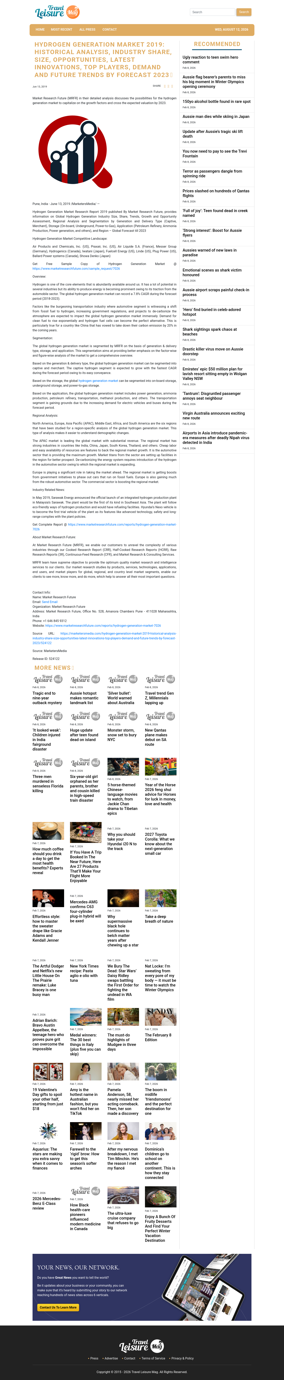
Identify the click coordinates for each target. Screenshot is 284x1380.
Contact (129, 1358)
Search (244, 12)
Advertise (111, 1358)
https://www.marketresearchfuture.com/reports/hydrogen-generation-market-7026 (103, 626)
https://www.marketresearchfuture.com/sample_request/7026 (76, 269)
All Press (87, 29)
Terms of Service (153, 1358)
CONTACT (110, 29)
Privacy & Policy (182, 1358)
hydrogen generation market (98, 381)
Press (94, 1358)
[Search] (212, 12)
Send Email (49, 602)
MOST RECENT (61, 29)
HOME (40, 29)
